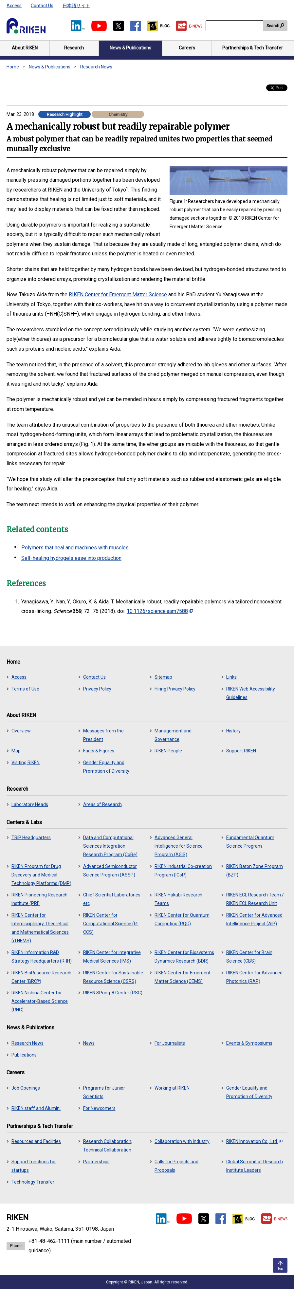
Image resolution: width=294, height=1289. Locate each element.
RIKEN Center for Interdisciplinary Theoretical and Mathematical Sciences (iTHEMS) (40, 927)
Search (272, 26)
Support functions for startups (33, 1166)
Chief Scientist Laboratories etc (111, 899)
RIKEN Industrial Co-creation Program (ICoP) (183, 870)
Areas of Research (102, 804)
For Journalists (170, 1043)
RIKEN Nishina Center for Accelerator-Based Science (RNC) (39, 1001)
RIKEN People (168, 750)
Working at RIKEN (172, 1088)
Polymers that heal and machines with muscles (75, 547)
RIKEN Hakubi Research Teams (178, 899)
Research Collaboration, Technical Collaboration (107, 1145)
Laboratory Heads (29, 804)
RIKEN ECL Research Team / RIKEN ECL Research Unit (255, 899)
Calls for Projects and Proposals (176, 1166)
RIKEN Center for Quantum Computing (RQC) (182, 919)
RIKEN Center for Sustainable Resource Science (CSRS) (113, 977)
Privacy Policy (97, 688)
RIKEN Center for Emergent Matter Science (118, 294)
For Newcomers (99, 1108)
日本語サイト (76, 5)
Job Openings (25, 1088)
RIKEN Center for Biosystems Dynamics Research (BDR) (184, 957)
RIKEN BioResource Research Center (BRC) (41, 977)
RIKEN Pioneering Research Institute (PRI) (39, 899)
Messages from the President (103, 735)
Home (13, 66)
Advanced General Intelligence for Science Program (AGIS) (179, 846)
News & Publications (49, 66)
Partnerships (96, 1161)
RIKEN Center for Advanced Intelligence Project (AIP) (254, 919)
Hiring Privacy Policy (175, 688)
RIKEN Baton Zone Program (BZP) (254, 870)
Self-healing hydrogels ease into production (71, 558)
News (89, 1043)
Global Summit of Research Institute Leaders (254, 1166)
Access (14, 5)
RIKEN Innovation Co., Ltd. (254, 1141)
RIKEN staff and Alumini (36, 1108)
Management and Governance (173, 735)
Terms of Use (25, 688)
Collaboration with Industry (182, 1141)
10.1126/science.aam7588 (160, 611)
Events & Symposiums (249, 1043)
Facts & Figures (98, 750)
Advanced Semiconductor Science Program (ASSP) (110, 870)
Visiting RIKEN (25, 762)
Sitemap (163, 677)
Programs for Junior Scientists (104, 1092)
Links (231, 677)
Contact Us (42, 5)
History (233, 730)
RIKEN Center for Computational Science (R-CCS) (110, 923)
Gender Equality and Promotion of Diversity (106, 767)
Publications (24, 1055)
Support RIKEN (241, 750)
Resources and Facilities (36, 1141)
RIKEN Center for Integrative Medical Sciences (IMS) (112, 957)
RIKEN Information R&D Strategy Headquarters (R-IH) (41, 957)
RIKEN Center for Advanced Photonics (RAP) (254, 977)
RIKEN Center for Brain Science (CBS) (249, 957)
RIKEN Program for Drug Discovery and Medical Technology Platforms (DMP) (41, 875)
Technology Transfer (32, 1182)
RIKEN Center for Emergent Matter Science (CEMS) (183, 977)
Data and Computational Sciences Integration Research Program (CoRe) (110, 846)
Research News (96, 66)
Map (16, 750)
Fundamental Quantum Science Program (250, 842)
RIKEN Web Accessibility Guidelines (250, 693)
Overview (21, 730)
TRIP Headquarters (31, 837)
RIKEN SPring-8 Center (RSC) (112, 992)
